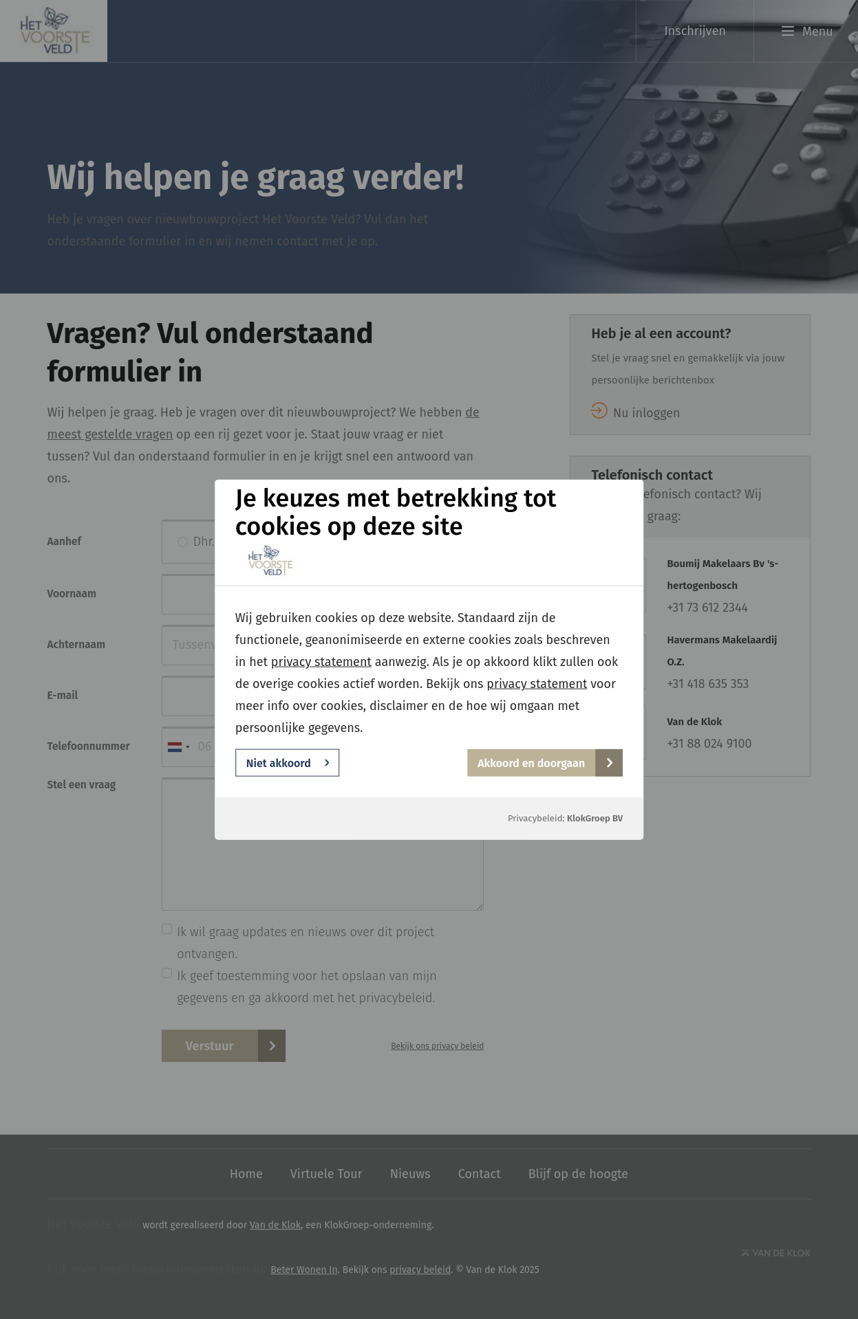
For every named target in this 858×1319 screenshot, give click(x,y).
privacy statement (321, 661)
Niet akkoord (288, 763)
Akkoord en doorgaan (545, 763)
